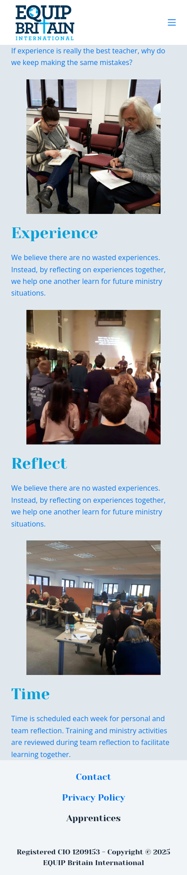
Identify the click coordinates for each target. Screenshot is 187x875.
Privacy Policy (93, 797)
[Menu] (172, 22)
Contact (93, 777)
